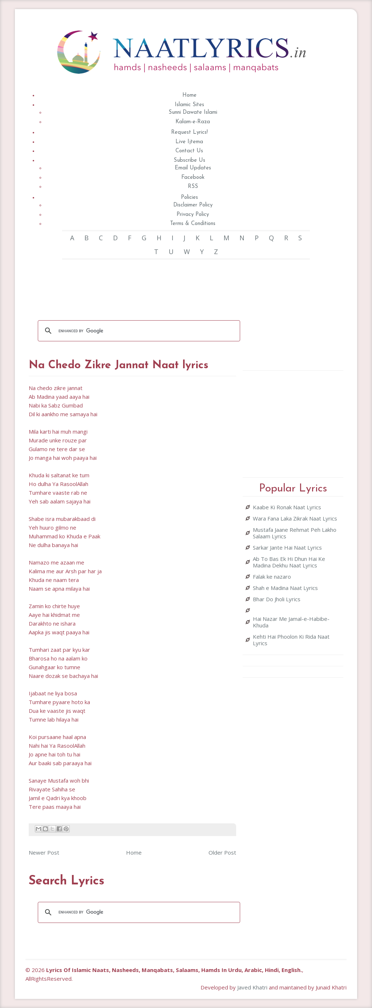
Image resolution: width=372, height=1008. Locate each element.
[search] (137, 330)
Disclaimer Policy (193, 205)
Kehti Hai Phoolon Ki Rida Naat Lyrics (291, 639)
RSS (193, 186)
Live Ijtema (189, 142)
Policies (189, 197)
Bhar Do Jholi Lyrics (276, 599)
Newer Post (44, 852)
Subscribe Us (189, 160)
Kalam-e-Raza (192, 122)
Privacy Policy (193, 214)
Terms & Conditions (192, 223)
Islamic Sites (189, 105)
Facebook (193, 177)
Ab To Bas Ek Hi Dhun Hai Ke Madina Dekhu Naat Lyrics (289, 562)
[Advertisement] (161, 285)
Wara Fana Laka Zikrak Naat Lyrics (295, 518)
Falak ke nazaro (272, 576)
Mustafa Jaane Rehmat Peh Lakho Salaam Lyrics (294, 532)
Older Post (222, 852)
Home (189, 95)
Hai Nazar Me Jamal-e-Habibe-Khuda (291, 622)
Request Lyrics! (189, 132)
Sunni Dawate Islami (193, 112)
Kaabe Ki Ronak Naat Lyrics (287, 507)
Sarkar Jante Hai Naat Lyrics (287, 547)
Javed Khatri (252, 987)
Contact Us (189, 151)
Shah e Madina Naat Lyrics (285, 588)
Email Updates (193, 168)
